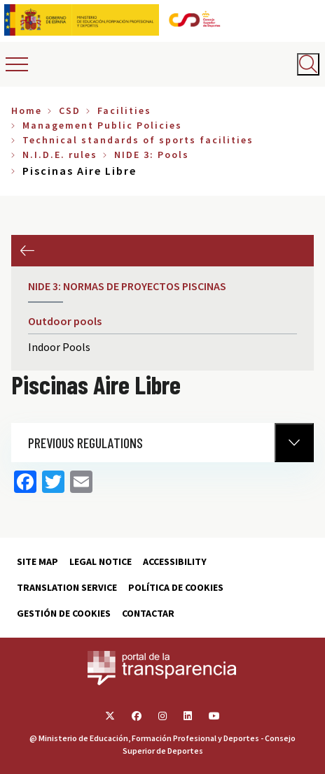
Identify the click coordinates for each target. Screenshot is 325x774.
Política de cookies (175, 587)
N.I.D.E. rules (59, 154)
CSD (70, 110)
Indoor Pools (59, 347)
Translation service (67, 587)
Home (26, 110)
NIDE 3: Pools (151, 154)
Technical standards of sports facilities (138, 140)
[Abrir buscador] (308, 64)
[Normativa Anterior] (294, 442)
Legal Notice (100, 561)
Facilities (124, 110)
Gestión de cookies (64, 613)
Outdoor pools (65, 321)
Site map (37, 561)
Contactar (148, 613)
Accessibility (175, 561)
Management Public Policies (102, 125)
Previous (27, 250)
